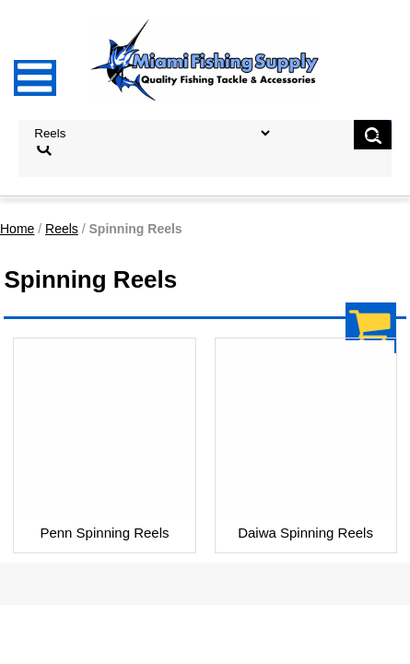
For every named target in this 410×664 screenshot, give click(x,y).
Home (17, 228)
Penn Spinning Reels (104, 532)
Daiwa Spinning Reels (305, 532)
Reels (61, 228)
